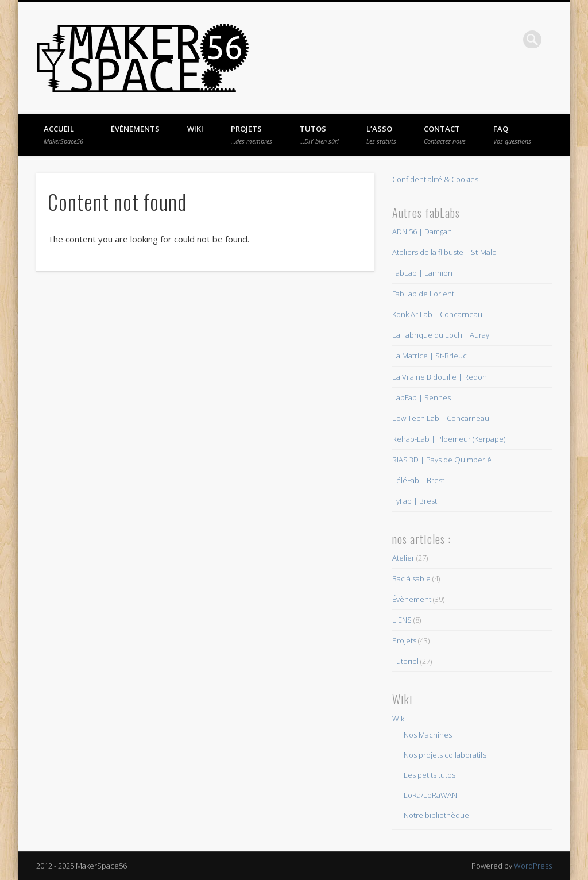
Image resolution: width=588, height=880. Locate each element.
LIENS (402, 620)
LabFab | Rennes (421, 397)
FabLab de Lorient (423, 293)
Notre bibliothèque (436, 815)
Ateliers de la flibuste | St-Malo (444, 252)
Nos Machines (428, 735)
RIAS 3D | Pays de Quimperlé (442, 459)
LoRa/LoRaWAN (430, 795)
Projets (251, 134)
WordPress (533, 865)
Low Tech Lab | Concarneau (440, 418)
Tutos (319, 134)
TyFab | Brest (414, 501)
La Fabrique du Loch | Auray (440, 335)
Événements (135, 128)
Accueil (63, 134)
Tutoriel (405, 661)
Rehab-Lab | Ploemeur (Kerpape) (448, 439)
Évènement (411, 599)
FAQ (512, 134)
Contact (445, 134)
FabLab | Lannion (422, 273)
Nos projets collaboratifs (445, 755)
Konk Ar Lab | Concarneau (437, 314)
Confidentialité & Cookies (435, 179)
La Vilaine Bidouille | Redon (439, 377)
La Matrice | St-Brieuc (429, 355)
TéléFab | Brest (418, 480)
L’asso (381, 134)
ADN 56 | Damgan (422, 231)
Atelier (403, 558)
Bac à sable (411, 578)
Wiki (195, 128)
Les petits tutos (429, 775)
